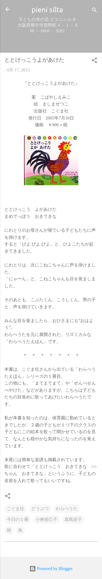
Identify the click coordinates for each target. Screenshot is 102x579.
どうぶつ (40, 508)
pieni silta (47, 9)
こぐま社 (15, 508)
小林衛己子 (46, 519)
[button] (94, 61)
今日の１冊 (18, 519)
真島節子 (73, 519)
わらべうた (67, 508)
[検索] (94, 11)
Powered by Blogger (51, 568)
